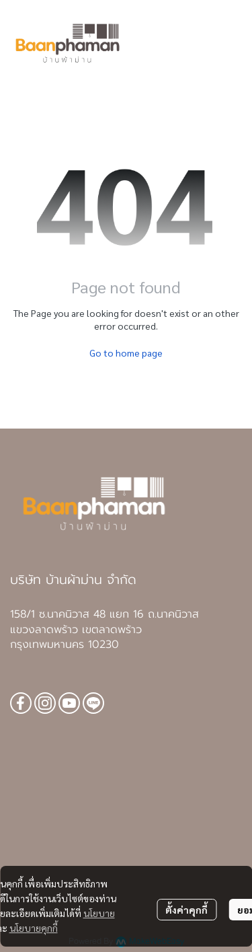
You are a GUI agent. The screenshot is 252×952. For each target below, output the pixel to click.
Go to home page (126, 352)
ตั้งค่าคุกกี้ (186, 910)
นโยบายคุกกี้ (33, 928)
